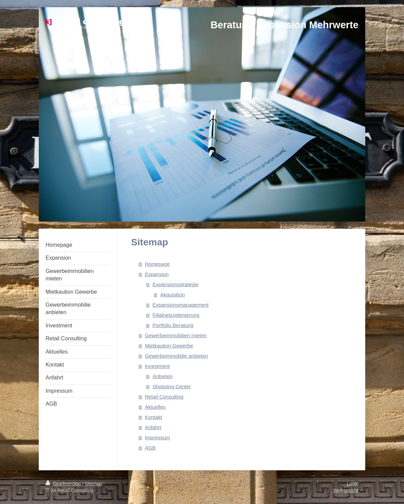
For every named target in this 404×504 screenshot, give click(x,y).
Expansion (157, 274)
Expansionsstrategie (175, 284)
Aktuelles (155, 407)
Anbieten (162, 376)
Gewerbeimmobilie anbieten (176, 356)
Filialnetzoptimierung (175, 315)
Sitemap (93, 483)
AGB (150, 448)
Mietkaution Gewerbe (169, 345)
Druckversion (64, 483)
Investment (157, 366)
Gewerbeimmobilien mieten (176, 335)
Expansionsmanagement (180, 305)
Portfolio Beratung (172, 325)
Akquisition (172, 294)
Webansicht (346, 490)
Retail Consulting (164, 397)
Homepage (157, 264)
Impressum (157, 437)
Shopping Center (171, 386)
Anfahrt (153, 427)
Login (352, 483)
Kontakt (153, 417)
